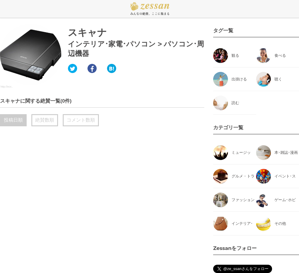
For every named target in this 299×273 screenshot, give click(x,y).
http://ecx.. (7, 86)
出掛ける (239, 79)
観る (235, 55)
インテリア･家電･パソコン (112, 44)
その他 (280, 223)
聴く (278, 79)
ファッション (243, 200)
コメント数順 (81, 119)
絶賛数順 (44, 119)
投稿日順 (13, 119)
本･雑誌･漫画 (286, 152)
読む (235, 103)
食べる (280, 55)
